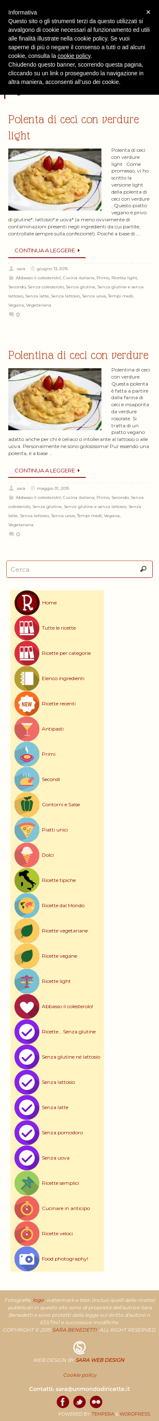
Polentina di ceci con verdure (78, 355)
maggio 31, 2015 (53, 488)
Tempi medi (120, 296)
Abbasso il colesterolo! (38, 277)
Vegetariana (38, 305)
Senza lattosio (65, 296)
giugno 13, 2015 (52, 268)
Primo (102, 277)
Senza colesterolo (46, 287)
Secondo (17, 287)
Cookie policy (79, 1375)
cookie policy (74, 56)
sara (21, 268)
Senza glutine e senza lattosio (95, 506)
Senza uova (94, 296)
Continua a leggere (48, 250)
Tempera (103, 1414)
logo (38, 1300)
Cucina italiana (78, 277)
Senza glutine (80, 287)
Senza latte (37, 296)
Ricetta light (124, 277)
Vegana (16, 305)
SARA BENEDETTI (74, 1330)
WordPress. (135, 1414)
